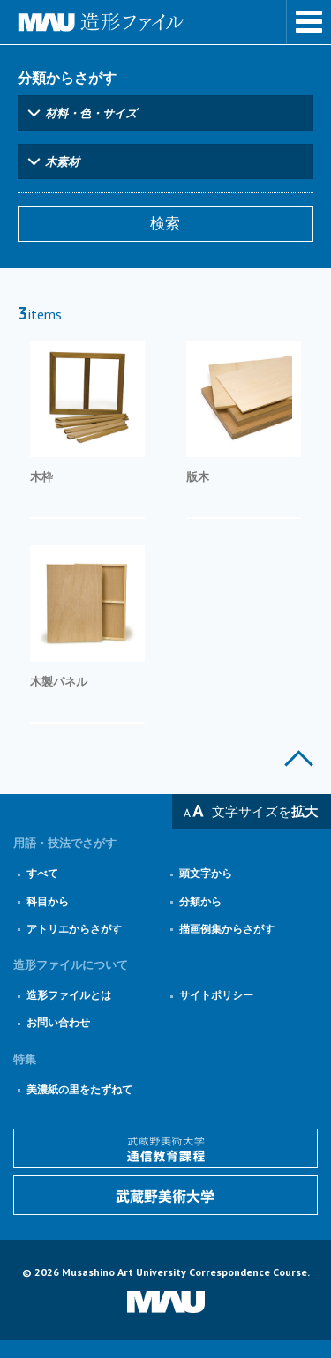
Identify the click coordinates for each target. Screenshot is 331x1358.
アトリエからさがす (74, 928)
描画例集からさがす (227, 928)
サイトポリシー (216, 995)
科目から (47, 901)
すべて (42, 873)
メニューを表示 (309, 22)
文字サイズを (265, 811)
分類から (200, 901)
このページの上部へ (298, 758)
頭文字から (205, 873)
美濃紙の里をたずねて (79, 1089)
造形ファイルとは (68, 995)
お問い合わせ (58, 1022)
